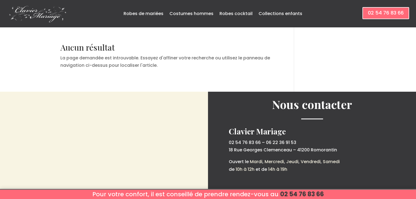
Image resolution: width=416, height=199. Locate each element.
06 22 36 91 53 (281, 142)
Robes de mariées (143, 13)
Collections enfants (280, 13)
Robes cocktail (236, 13)
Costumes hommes (191, 13)
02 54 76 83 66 (386, 12)
